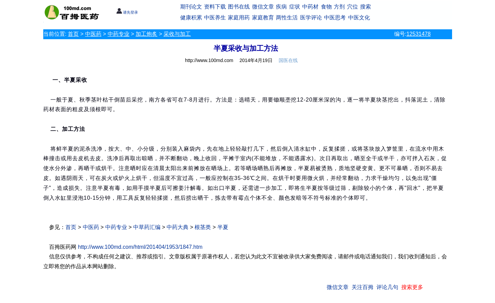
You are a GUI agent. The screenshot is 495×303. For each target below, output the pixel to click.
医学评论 (311, 17)
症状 (294, 7)
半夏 (222, 227)
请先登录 (127, 12)
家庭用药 (239, 17)
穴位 (352, 7)
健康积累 (191, 17)
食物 (326, 7)
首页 (73, 34)
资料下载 (215, 7)
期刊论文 (191, 7)
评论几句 (387, 287)
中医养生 (215, 17)
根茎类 (203, 227)
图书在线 (239, 7)
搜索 (365, 7)
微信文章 (263, 7)
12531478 (418, 34)
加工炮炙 (146, 34)
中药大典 (177, 227)
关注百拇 (362, 287)
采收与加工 (177, 34)
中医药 (93, 34)
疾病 (281, 7)
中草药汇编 (146, 227)
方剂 (339, 7)
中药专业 (118, 34)
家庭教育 (263, 17)
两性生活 (287, 17)
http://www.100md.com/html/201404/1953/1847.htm (140, 247)
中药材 (310, 7)
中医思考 (335, 17)
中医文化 (359, 17)
